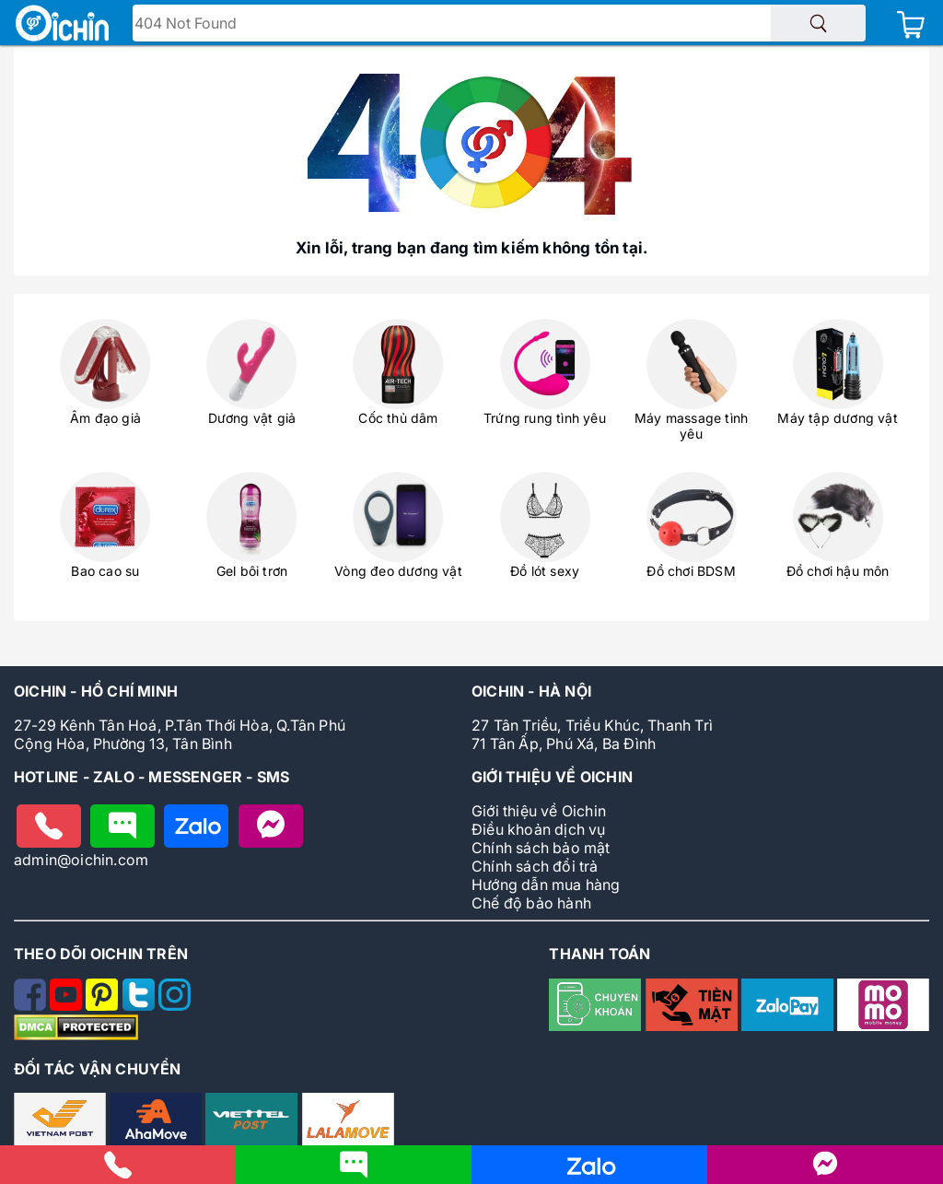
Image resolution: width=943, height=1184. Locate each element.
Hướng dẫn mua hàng (546, 884)
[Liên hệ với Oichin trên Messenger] (825, 1171)
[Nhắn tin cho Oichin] (122, 826)
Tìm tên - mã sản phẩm (221, 25)
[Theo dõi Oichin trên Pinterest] (104, 1005)
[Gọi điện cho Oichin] (49, 826)
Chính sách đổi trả (535, 866)
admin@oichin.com (81, 859)
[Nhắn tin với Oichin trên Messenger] (271, 826)
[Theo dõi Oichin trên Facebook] (32, 1005)
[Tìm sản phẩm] (818, 23)
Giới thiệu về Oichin (539, 811)
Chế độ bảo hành (531, 903)
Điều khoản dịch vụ (539, 829)
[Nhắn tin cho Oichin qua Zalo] (589, 1173)
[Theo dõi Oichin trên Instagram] (174, 1005)
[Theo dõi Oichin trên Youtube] (68, 1005)
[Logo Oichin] (62, 25)
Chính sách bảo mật (541, 847)
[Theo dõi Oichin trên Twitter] (140, 1005)
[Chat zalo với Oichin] (196, 826)
